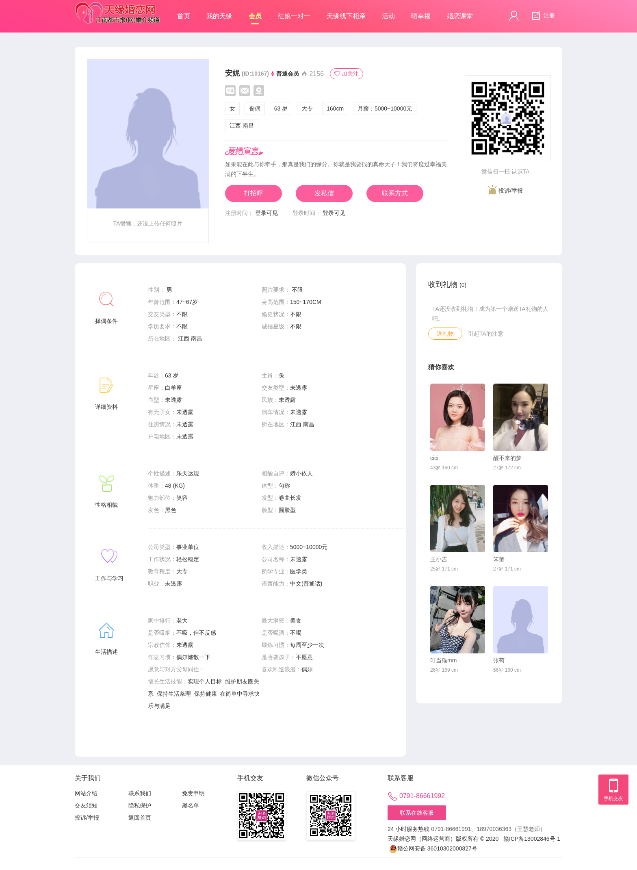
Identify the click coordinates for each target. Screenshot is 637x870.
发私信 (324, 193)
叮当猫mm (443, 660)
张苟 (499, 660)
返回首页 (139, 817)
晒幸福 (421, 16)
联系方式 (395, 193)
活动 (388, 16)
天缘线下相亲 (346, 16)
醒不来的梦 (507, 458)
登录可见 (266, 213)
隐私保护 (139, 805)
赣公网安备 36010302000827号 (433, 849)
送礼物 (445, 333)
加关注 (346, 73)
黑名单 (190, 805)
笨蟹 (499, 559)
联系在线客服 (417, 812)
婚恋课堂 (460, 16)
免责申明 (193, 793)
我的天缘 (219, 16)
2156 (312, 73)
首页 (183, 16)
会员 (255, 18)
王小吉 (438, 559)
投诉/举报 (505, 190)
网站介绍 (86, 793)
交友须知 (86, 805)
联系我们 (139, 793)
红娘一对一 (294, 16)
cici (434, 458)
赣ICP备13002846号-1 (531, 838)
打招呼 (253, 193)
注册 (542, 16)
